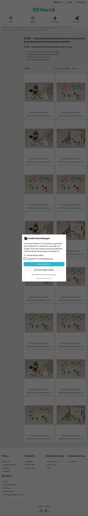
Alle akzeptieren (44, 264)
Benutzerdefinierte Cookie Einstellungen (44, 274)
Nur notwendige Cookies (44, 270)
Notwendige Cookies (33, 255)
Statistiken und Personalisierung (38, 259)
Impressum (48, 278)
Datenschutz (40, 278)
